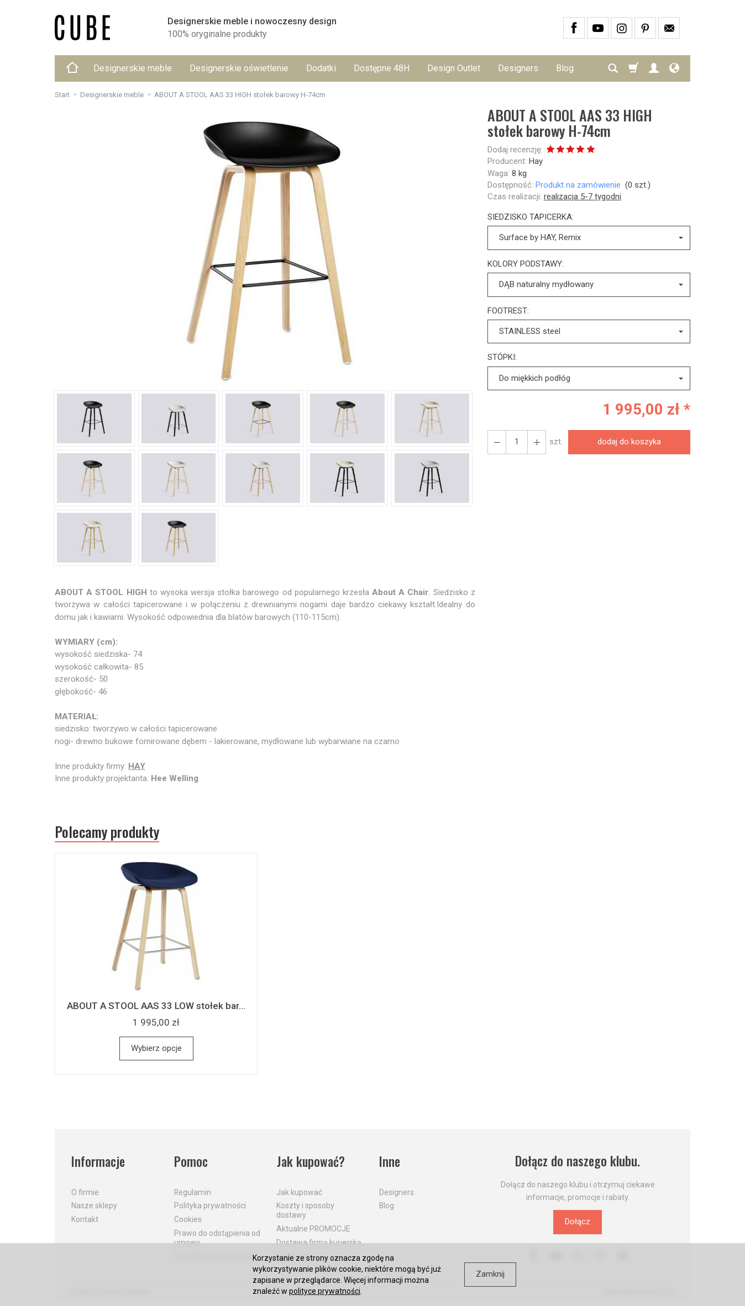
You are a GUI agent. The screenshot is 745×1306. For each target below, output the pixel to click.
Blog (386, 1205)
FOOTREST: (508, 311)
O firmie (85, 1191)
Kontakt (84, 1219)
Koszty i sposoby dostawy (305, 1210)
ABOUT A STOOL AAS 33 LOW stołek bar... (156, 1005)
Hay (536, 161)
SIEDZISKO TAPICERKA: (530, 217)
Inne (389, 1162)
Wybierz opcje (156, 1048)
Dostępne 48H (382, 68)
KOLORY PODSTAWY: (525, 264)
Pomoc (191, 1162)
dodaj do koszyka (629, 442)
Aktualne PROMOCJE (313, 1228)
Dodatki (321, 68)
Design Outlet (453, 68)
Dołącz (577, 1222)
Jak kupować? (310, 1162)
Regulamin (192, 1191)
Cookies (188, 1219)
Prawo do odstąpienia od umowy (217, 1237)
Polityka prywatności (210, 1205)
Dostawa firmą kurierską (318, 1242)
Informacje (98, 1162)
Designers (518, 68)
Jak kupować (299, 1191)
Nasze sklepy (94, 1205)
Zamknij (490, 1274)
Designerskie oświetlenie (239, 68)
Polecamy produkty (107, 831)
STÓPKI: (502, 357)
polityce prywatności (324, 1291)
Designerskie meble (132, 68)
